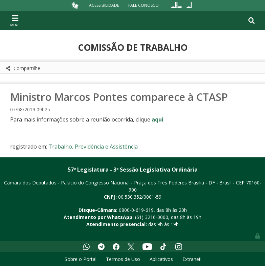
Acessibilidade (104, 5)
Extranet (191, 259)
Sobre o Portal (80, 259)
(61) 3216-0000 (151, 217)
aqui (157, 119)
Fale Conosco (143, 5)
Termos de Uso (123, 259)
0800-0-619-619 (136, 210)
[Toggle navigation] (15, 20)
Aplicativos (161, 259)
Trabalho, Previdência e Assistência (93, 146)
